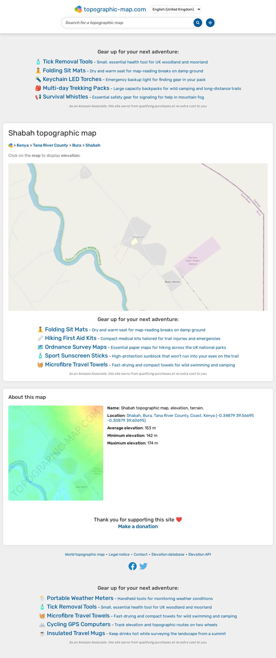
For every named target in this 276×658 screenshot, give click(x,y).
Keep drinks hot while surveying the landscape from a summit (167, 633)
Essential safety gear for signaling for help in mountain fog (148, 97)
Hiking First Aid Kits (70, 338)
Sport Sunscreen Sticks (76, 355)
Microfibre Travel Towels (76, 364)
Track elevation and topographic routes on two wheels (166, 624)
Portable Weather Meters (80, 598)
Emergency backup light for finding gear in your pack (156, 79)
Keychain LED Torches (72, 79)
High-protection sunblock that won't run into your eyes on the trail (175, 356)
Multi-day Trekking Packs (76, 88)
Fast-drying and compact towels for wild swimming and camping (173, 365)
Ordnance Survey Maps (76, 346)
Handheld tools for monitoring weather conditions (165, 598)
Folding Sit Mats (64, 70)
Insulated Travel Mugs (76, 633)
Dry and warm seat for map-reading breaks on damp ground (146, 71)
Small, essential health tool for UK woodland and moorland (152, 62)
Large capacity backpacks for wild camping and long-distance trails (177, 88)
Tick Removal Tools (68, 61)
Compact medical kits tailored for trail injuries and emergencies (160, 338)
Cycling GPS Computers (79, 624)
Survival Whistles (65, 96)
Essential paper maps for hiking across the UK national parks (168, 347)
